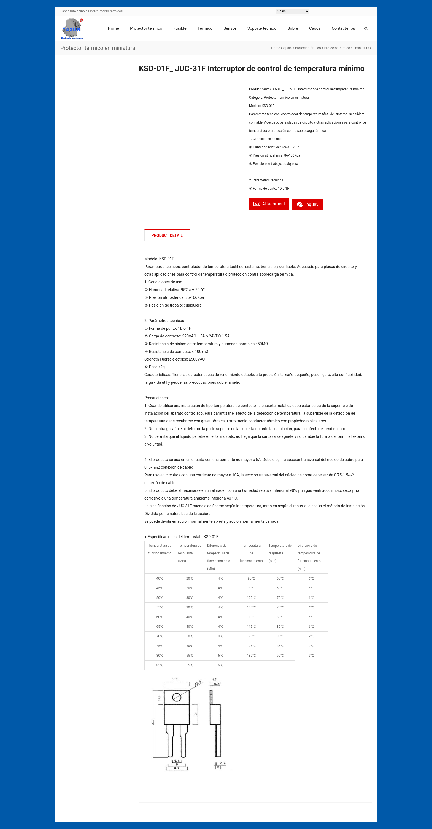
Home (113, 28)
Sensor (229, 28)
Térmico (205, 28)
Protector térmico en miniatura (346, 48)
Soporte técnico (262, 28)
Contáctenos (343, 28)
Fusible (180, 28)
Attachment (270, 203)
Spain (288, 48)
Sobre (292, 28)
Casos (315, 28)
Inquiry (311, 203)
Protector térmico (146, 28)
